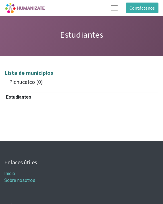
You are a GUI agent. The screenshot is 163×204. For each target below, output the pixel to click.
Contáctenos (142, 8)
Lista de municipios (29, 72)
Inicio (9, 173)
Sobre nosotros (19, 180)
